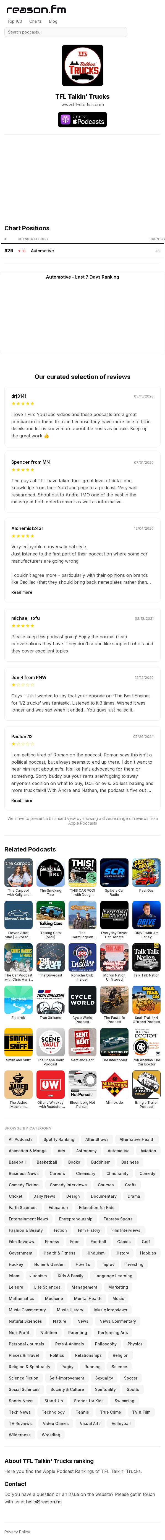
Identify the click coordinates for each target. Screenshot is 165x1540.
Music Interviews (110, 1309)
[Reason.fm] (36, 9)
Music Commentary (27, 1309)
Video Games (56, 1423)
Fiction (60, 1230)
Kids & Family (70, 1275)
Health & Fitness (59, 1253)
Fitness (52, 1241)
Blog (53, 21)
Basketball (47, 1162)
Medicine (54, 1298)
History (122, 1253)
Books (74, 1162)
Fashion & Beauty (26, 1230)
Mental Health (87, 1298)
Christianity (117, 1173)
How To (83, 1264)
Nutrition (48, 1332)
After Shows (97, 1139)
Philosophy (106, 1344)
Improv (107, 1264)
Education (58, 1207)
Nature (59, 1321)
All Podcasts (21, 1139)
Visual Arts (90, 1423)
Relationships (88, 1355)
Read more (21, 592)
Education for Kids (96, 1207)
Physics (135, 1344)
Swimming (124, 1400)
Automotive (42, 250)
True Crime (110, 1412)
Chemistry (85, 1173)
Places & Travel (24, 1355)
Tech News (20, 1412)
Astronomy (86, 1150)
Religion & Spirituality (29, 1366)
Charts (35, 21)
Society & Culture (67, 1389)
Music (118, 1298)
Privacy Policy (17, 1531)
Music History (70, 1309)
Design (73, 1196)
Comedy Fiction (24, 1184)
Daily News (44, 1196)
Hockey (16, 1264)
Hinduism (95, 1253)
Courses (106, 1184)
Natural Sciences (25, 1321)
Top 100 (14, 21)
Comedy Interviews (68, 1184)
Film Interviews (125, 1230)
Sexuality (104, 1378)
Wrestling (51, 1434)
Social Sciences (24, 1389)
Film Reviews (21, 1241)
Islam (14, 1275)
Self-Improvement (66, 1378)
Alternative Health (137, 1139)
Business (130, 1162)
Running (93, 1366)
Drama (134, 1196)
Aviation (148, 1150)
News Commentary (117, 1321)
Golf (146, 1241)
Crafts (131, 1184)
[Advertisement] (82, 173)
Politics (57, 1355)
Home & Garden (49, 1264)
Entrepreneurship (76, 1219)
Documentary (104, 1196)
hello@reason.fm (44, 1502)
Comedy (147, 1173)
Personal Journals (26, 1344)
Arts (61, 1150)
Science (119, 1366)
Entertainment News (28, 1219)
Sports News (21, 1400)
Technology (53, 1412)
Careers (57, 1173)
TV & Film (141, 1412)
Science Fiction (23, 1378)
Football (98, 1241)
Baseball (17, 1162)
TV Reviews (20, 1423)
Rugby (67, 1366)
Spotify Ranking (59, 1139)
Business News (24, 1173)
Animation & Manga (28, 1150)
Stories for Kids (89, 1400)
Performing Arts (113, 1332)
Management (84, 1287)
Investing (134, 1264)
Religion (121, 1355)
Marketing (118, 1287)
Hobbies (148, 1253)
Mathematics (21, 1298)
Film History (89, 1230)
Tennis (82, 1412)
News (82, 1321)
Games (124, 1241)
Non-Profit (19, 1332)
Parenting (77, 1332)
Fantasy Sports (118, 1219)
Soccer (130, 1378)
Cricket (15, 1196)
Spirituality (105, 1389)
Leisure (16, 1287)
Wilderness (20, 1434)
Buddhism (100, 1162)
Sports (133, 1389)
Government (21, 1253)
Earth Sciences (23, 1207)
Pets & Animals (69, 1344)
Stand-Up (53, 1400)
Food (75, 1241)
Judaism (38, 1275)
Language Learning (113, 1275)
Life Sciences (47, 1287)
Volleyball (121, 1423)
